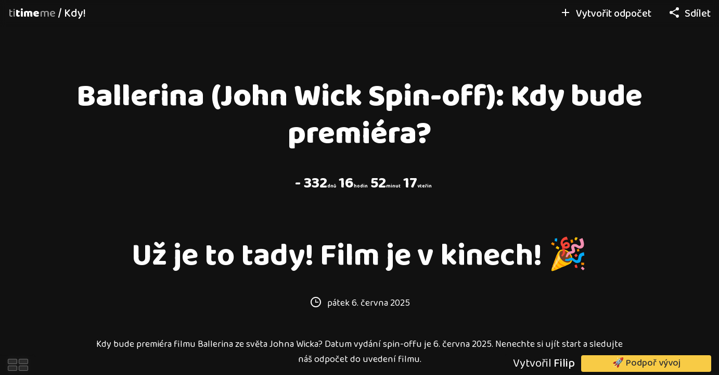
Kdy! (75, 13)
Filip (564, 363)
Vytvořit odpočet (605, 13)
